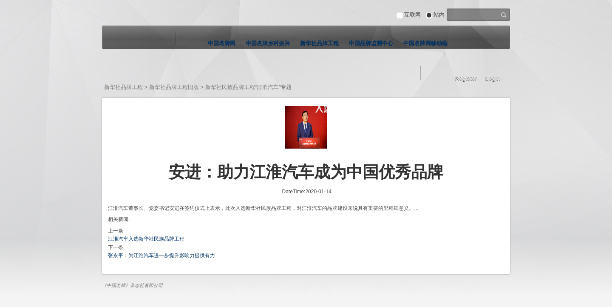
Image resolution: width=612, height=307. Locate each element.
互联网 (412, 14)
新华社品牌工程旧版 (174, 87)
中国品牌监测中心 (371, 43)
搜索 (503, 14)
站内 (439, 14)
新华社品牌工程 (319, 43)
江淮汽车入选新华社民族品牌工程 (146, 239)
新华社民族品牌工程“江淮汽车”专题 (248, 87)
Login (492, 78)
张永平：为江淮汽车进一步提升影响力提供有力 (161, 255)
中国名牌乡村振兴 (268, 43)
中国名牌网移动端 (425, 43)
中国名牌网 (221, 43)
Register (466, 78)
